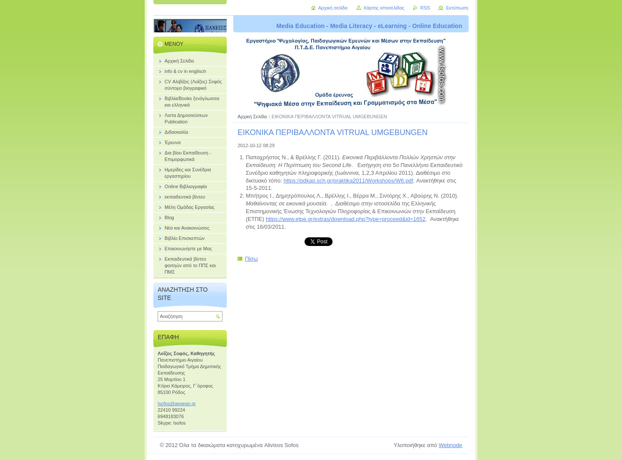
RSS (425, 7)
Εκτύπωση (457, 7)
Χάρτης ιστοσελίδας (384, 7)
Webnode (450, 445)
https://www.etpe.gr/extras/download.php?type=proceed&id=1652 (345, 219)
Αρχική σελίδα (333, 7)
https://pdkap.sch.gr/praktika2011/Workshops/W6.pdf (348, 180)
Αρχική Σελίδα (252, 116)
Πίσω (251, 258)
